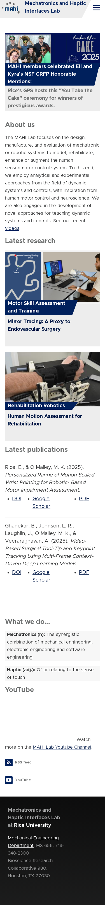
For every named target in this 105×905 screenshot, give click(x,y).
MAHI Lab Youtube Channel (62, 747)
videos (12, 228)
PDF (84, 498)
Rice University (32, 825)
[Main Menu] (97, 8)
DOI (16, 498)
